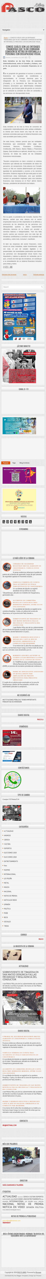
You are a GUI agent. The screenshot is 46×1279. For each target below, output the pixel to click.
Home (6, 38)
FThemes (38, 1276)
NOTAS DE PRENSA (10, 896)
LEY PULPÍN (8, 879)
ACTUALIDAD (8, 831)
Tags (14, 463)
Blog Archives (24, 463)
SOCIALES (7, 922)
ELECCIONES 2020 (10, 853)
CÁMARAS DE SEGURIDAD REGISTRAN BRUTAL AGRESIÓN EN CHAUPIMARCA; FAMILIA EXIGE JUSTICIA (22, 1038)
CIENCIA (7, 840)
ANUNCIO (7, 835)
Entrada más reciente (9, 274)
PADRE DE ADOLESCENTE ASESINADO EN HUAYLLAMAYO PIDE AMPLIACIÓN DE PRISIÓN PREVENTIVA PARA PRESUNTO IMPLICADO (28, 676)
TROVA (6, 926)
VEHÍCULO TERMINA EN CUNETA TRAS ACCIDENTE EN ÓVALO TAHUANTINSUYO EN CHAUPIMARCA (28, 584)
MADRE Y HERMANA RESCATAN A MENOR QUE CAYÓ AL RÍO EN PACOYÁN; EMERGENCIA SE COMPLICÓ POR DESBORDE (21, 1103)
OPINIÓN (7, 904)
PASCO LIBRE (21, 1272)
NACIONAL (7, 891)
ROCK (6, 917)
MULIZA (6, 887)
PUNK (6, 913)
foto (5, 866)
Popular (5, 463)
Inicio (25, 274)
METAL (6, 883)
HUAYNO (7, 870)
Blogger (38, 1272)
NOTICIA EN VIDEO (10, 900)
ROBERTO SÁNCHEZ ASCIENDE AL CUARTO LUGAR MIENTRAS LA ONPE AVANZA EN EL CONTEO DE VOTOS (28, 657)
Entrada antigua (38, 274)
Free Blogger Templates (21, 1276)
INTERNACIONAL (10, 874)
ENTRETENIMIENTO (11, 861)
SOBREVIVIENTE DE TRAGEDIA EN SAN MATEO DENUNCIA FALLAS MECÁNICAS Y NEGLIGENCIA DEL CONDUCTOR (21, 975)
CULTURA (7, 844)
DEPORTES (8, 848)
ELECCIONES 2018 (10, 857)
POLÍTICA (7, 909)
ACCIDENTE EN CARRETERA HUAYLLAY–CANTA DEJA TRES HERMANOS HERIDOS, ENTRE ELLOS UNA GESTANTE (22, 1071)
